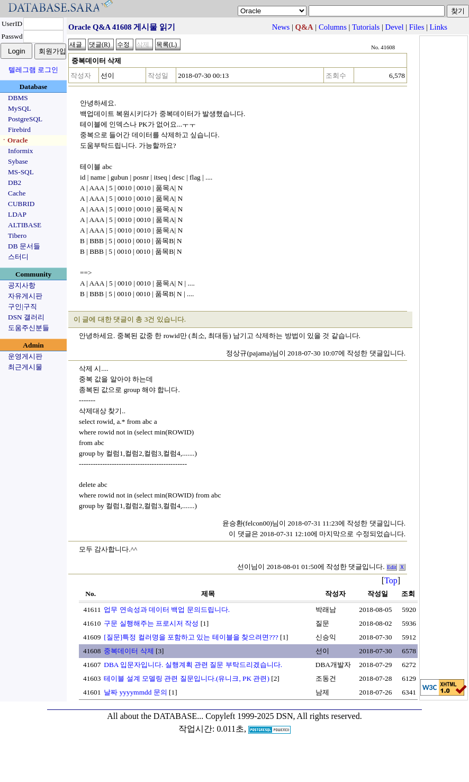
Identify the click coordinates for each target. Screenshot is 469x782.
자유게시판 (25, 296)
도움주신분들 (28, 328)
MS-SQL (21, 172)
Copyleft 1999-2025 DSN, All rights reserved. (283, 716)
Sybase (18, 161)
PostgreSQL (25, 119)
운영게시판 (25, 356)
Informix (20, 151)
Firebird (19, 130)
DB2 (14, 182)
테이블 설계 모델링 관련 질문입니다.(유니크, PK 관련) (186, 678)
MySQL (19, 108)
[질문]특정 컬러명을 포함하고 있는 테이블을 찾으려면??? (191, 637)
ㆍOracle (14, 140)
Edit (391, 567)
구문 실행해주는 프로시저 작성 (151, 623)
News (281, 27)
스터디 (18, 257)
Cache (16, 193)
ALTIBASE (24, 225)
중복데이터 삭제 (129, 651)
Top (391, 580)
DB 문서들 (24, 246)
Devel (394, 27)
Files (417, 27)
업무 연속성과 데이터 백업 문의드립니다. (167, 610)
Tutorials (366, 27)
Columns (333, 27)
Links (438, 27)
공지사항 (21, 285)
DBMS (18, 98)
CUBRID (21, 204)
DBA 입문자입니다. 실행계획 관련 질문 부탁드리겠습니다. (193, 665)
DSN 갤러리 (26, 317)
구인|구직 (22, 306)
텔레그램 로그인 (33, 70)
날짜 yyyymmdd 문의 (135, 692)
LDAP (17, 214)
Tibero (17, 235)
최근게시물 (25, 367)
